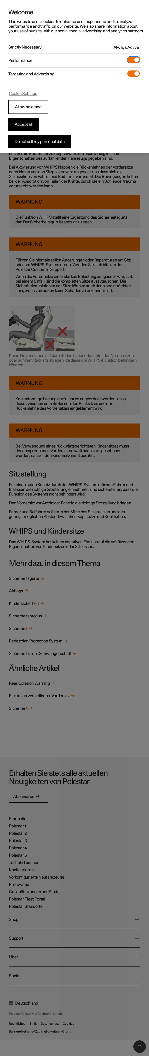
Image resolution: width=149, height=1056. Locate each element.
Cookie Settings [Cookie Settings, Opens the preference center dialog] (23, 94)
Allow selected (28, 107)
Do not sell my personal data (40, 142)
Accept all (24, 124)
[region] (74, 76)
